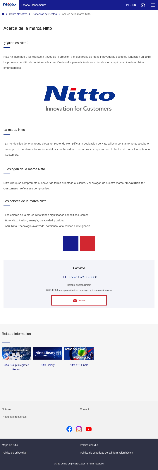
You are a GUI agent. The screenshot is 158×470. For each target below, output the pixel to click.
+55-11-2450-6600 (83, 277)
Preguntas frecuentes (14, 416)
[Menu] (153, 5)
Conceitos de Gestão (44, 14)
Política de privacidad (14, 452)
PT (127, 5)
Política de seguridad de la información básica (106, 452)
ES (134, 5)
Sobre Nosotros (18, 14)
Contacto (85, 409)
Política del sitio (89, 445)
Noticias (6, 409)
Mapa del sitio (10, 445)
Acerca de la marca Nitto (76, 14)
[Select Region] (143, 5)
